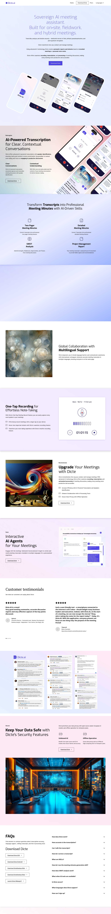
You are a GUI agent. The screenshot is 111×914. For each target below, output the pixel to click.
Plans (91, 3)
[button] (99, 2)
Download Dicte (82, 3)
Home (72, 3)
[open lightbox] (82, 418)
